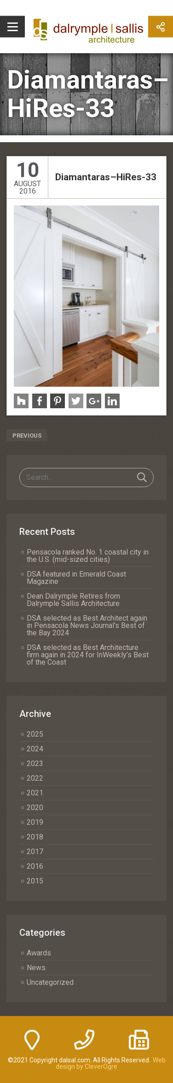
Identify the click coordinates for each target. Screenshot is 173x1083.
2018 (35, 837)
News (36, 967)
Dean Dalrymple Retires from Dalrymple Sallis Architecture (73, 600)
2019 (35, 822)
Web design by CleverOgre (111, 1063)
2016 (35, 866)
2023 (35, 763)
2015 (35, 881)
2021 (35, 793)
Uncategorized (50, 982)
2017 (35, 851)
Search (142, 477)
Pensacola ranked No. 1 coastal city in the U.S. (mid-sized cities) (88, 556)
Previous (26, 435)
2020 (35, 807)
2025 (35, 734)
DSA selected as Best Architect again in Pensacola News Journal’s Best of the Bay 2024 (87, 625)
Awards (39, 953)
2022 (35, 778)
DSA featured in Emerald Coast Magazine (76, 578)
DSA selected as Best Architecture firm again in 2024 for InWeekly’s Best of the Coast (88, 654)
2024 (35, 748)
